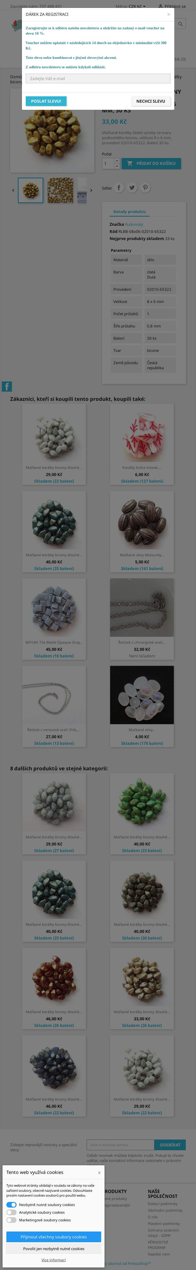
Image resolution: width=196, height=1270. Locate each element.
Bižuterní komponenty (73, 39)
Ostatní (107, 47)
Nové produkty (114, 1198)
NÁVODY (150, 47)
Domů (53, 32)
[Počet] (108, 163)
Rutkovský (134, 224)
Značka (117, 224)
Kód (113, 231)
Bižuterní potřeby (126, 39)
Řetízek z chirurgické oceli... (142, 642)
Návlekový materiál (70, 47)
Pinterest (145, 187)
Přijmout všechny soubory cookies (54, 1237)
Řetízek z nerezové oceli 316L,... (54, 729)
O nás (153, 1216)
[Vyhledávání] (154, 23)
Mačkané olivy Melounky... (142, 554)
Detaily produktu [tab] (129, 211)
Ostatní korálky (133, 32)
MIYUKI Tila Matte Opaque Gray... (54, 642)
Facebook (7, 386)
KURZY (129, 47)
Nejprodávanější (116, 1205)
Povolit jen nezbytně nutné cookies (53, 1248)
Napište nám (159, 1254)
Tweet (132, 187)
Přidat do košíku (151, 163)
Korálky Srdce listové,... (142, 467)
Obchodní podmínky (165, 1210)
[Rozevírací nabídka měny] (138, 7)
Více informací (54, 1260)
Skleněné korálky (87, 32)
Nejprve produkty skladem (137, 238)
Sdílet (119, 187)
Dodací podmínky (162, 1203)
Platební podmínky (164, 1223)
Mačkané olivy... (142, 729)
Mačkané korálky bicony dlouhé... (54, 467)
